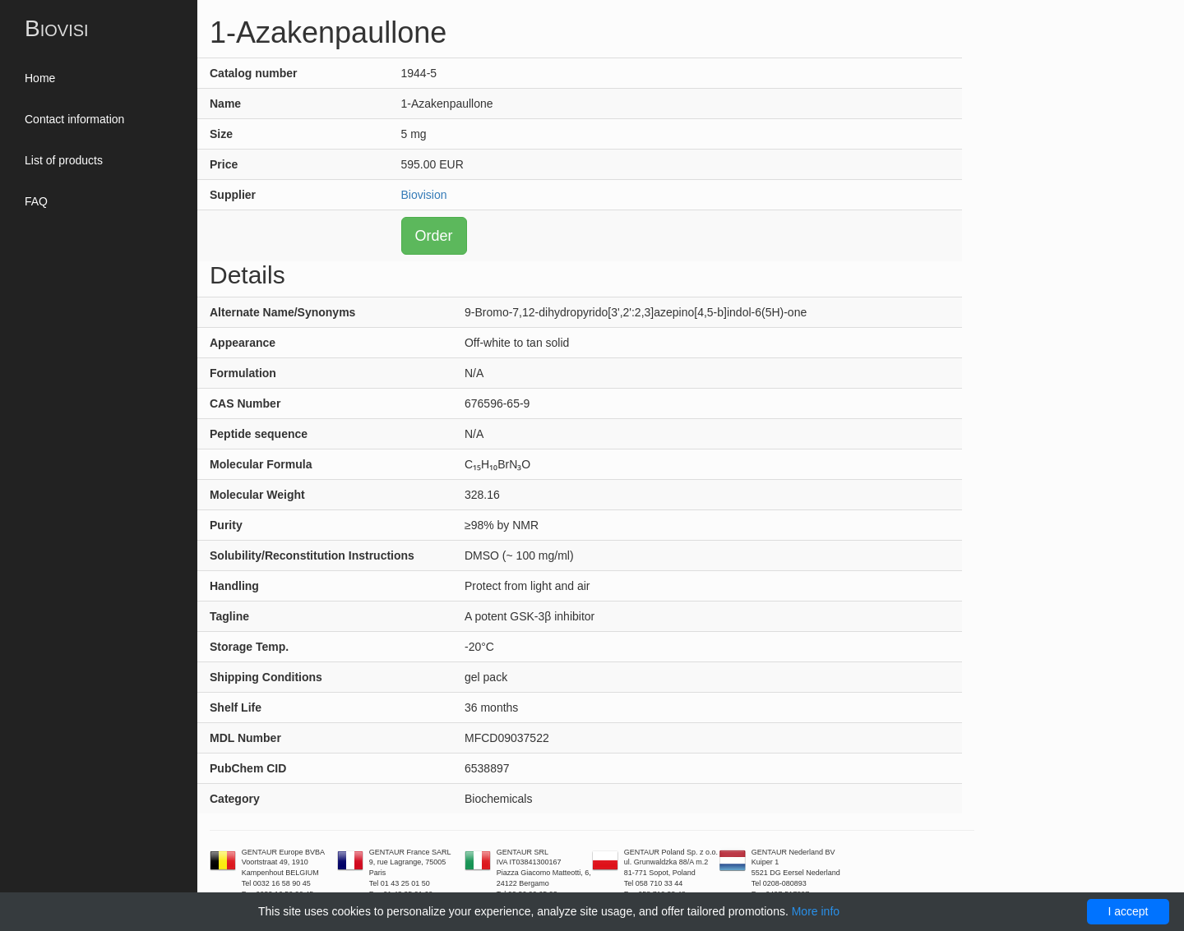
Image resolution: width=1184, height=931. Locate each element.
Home (40, 78)
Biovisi (57, 28)
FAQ (36, 201)
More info (815, 911)
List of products (64, 160)
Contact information (74, 119)
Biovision (424, 194)
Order (434, 236)
